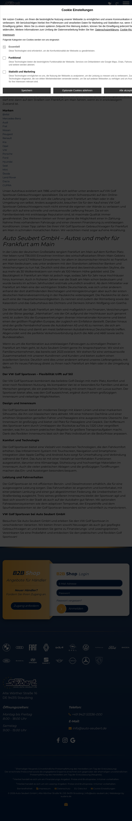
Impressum (9, 34)
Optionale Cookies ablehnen (77, 90)
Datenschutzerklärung (107, 29)
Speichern (26, 90)
